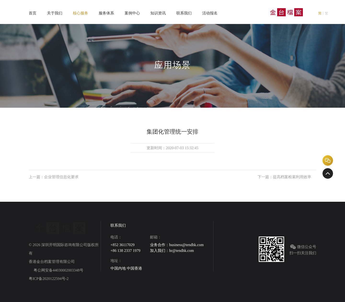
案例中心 (132, 13)
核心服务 (80, 13)
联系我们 (184, 13)
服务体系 (106, 13)
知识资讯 (158, 13)
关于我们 (54, 13)
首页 (32, 13)
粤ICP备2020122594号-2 (49, 279)
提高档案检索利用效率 (292, 177)
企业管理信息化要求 (61, 177)
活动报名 (210, 13)
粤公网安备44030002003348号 (58, 270)
